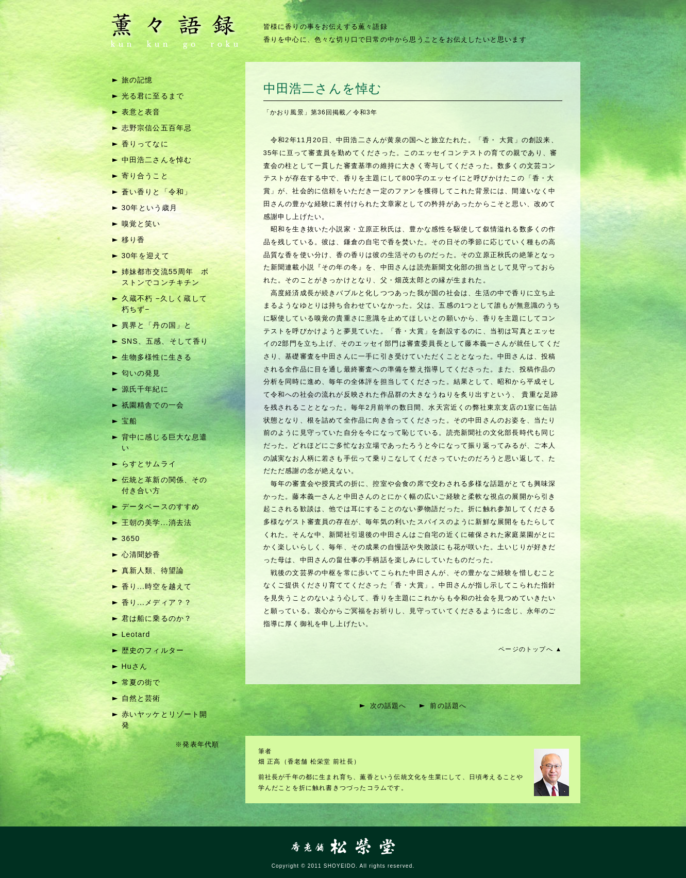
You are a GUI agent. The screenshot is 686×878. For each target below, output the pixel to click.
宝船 (129, 421)
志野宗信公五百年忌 (157, 128)
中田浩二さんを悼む (157, 160)
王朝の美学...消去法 (157, 522)
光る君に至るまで (153, 96)
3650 (131, 538)
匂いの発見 (141, 373)
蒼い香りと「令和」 (157, 192)
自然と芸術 (141, 698)
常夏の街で (141, 682)
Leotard (136, 634)
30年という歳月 (150, 208)
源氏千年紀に (145, 389)
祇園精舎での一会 (153, 405)
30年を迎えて (146, 255)
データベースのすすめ (161, 506)
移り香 (133, 239)
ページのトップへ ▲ (530, 649)
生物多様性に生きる (157, 357)
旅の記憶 (137, 80)
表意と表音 (141, 112)
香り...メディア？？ (157, 602)
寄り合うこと (145, 176)
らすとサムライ (149, 464)
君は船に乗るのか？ (157, 618)
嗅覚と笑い (141, 224)
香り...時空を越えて (157, 586)
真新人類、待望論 (153, 570)
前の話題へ (448, 706)
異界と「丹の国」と (157, 325)
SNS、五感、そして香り (165, 341)
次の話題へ (388, 706)
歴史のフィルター (153, 650)
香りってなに (145, 144)
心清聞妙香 (141, 554)
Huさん (135, 666)
